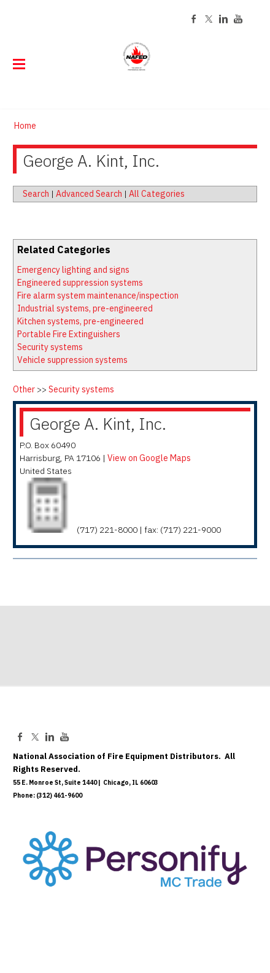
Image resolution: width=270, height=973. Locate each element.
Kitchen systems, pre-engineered (80, 321)
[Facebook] (194, 19)
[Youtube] (238, 19)
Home (25, 125)
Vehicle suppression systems (72, 359)
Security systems (50, 347)
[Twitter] (208, 19)
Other (24, 389)
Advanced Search (89, 193)
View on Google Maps (149, 458)
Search (36, 193)
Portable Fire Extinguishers (68, 334)
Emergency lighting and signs (73, 269)
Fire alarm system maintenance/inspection (98, 295)
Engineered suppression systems (80, 282)
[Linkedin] (223, 19)
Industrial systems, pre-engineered (85, 308)
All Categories (157, 193)
